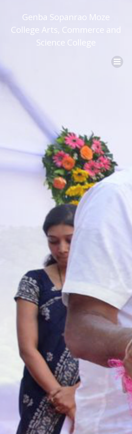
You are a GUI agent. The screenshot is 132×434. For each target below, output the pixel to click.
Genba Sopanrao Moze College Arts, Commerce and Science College (66, 29)
